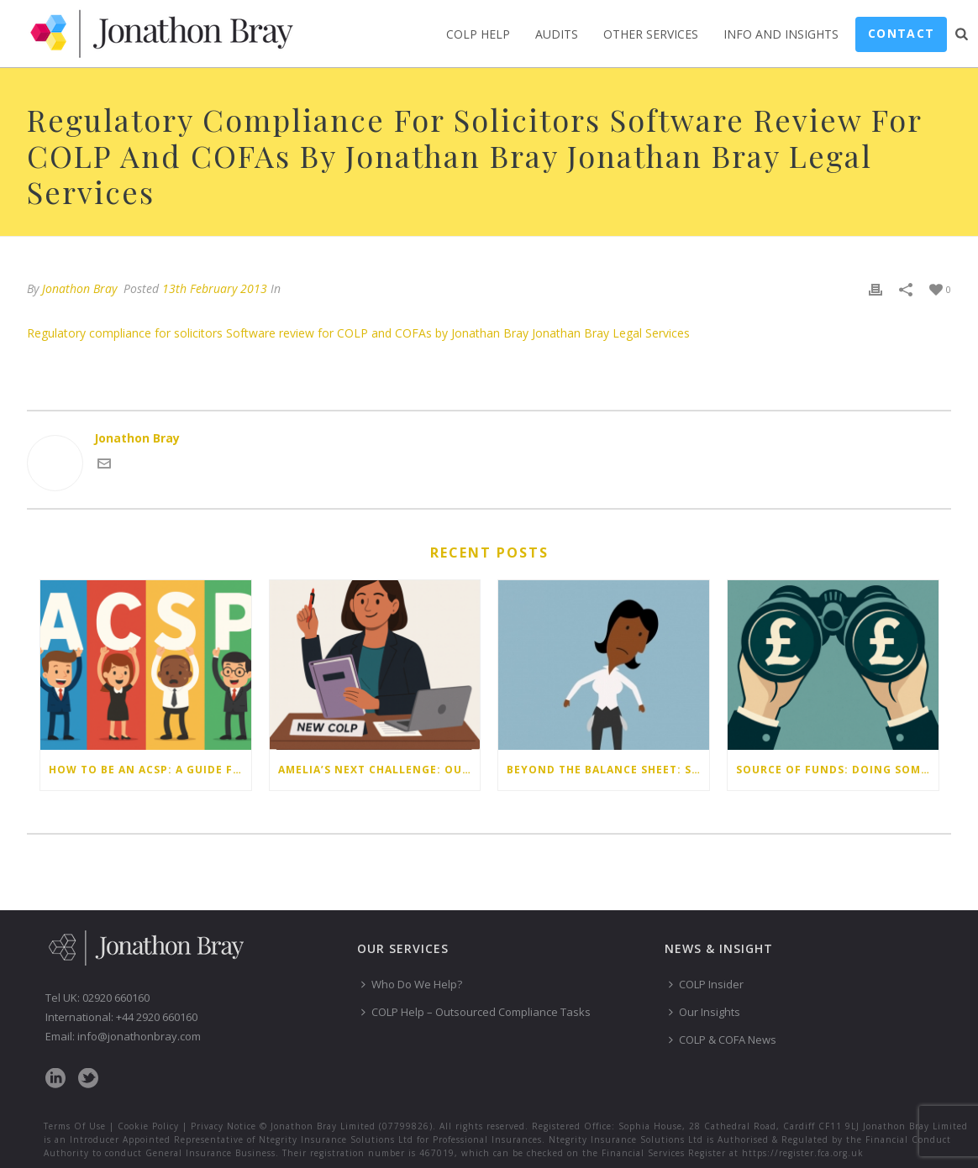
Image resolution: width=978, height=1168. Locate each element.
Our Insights (704, 1011)
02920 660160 (116, 997)
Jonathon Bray (79, 288)
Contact (901, 33)
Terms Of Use (75, 1126)
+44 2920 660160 (156, 1016)
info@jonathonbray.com (139, 1036)
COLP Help (478, 34)
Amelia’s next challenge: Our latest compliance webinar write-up (379, 769)
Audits (556, 34)
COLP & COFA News (722, 1039)
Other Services (650, 34)
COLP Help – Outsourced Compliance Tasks (476, 1011)
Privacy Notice (223, 1126)
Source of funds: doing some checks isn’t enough (837, 769)
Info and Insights (781, 34)
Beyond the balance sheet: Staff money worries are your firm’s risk (608, 769)
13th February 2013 (214, 288)
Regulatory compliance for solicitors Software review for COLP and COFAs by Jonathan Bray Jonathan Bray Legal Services (358, 333)
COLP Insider (706, 984)
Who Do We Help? (411, 984)
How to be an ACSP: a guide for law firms (150, 769)
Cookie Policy (148, 1126)
